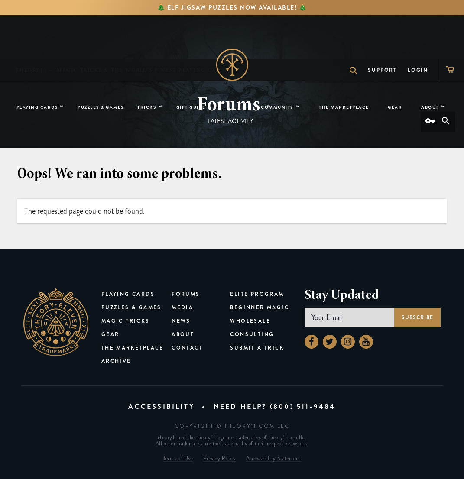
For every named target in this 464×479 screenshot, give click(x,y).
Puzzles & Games (131, 307)
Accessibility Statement (273, 458)
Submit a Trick (257, 348)
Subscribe (417, 317)
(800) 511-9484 (303, 406)
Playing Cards (128, 294)
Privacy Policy (219, 458)
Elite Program (257, 294)
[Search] (446, 121)
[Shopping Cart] (450, 26)
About (183, 334)
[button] (268, 106)
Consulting (252, 334)
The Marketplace (132, 348)
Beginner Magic (259, 307)
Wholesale (250, 321)
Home (232, 65)
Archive (116, 361)
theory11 (55, 322)
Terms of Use (178, 458)
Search (349, 26)
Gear (110, 334)
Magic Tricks (125, 321)
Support (382, 26)
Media (182, 307)
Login (418, 26)
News (181, 321)
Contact (187, 348)
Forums (186, 294)
